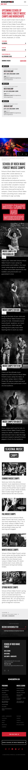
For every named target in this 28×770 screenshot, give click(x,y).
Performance (5, 690)
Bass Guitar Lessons (20, 695)
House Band (5, 704)
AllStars (4, 706)
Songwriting (5, 697)
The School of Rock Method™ (20, 702)
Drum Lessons (20, 690)
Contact (19, 720)
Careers (18, 718)
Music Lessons (21, 686)
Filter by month (4, 41)
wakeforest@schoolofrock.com (13, 665)
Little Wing (5, 694)
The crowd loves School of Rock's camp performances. (12, 159)
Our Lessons (7, 651)
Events (3, 720)
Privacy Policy (20, 722)
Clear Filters (23, 61)
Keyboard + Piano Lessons (21, 698)
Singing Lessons (21, 692)
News (3, 722)
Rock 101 (4, 688)
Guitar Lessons (20, 688)
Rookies (4, 692)
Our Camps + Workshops (10, 656)
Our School (7, 654)
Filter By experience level (6, 54)
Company (4, 726)
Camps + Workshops (7, 716)
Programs (5, 686)
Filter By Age (4, 47)
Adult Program (6, 699)
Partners (19, 716)
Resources (4, 724)
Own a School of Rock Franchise (14, 742)
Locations (4, 718)
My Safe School (20, 724)
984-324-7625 (7, 664)
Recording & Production (5, 702)
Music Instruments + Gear (7, 709)
